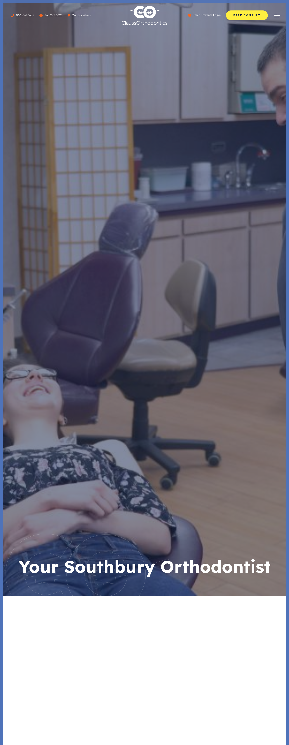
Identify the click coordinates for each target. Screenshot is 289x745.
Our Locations (79, 15)
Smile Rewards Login (204, 15)
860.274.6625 (22, 15)
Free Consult (246, 15)
